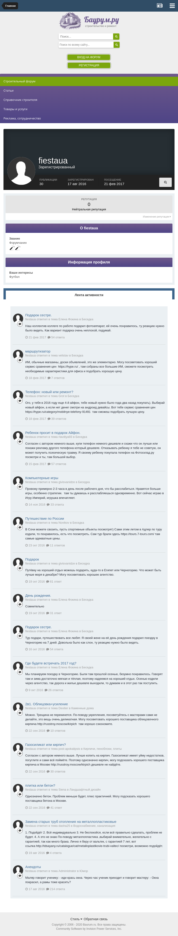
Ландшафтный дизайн (85, 790)
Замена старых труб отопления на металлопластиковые (70, 822)
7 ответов (56, 378)
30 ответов (56, 772)
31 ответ (54, 613)
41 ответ (54, 808)
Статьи (8, 90)
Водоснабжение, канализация (94, 826)
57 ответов (57, 464)
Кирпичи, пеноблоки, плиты (102, 749)
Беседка (87, 319)
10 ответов (56, 731)
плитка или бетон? (40, 786)
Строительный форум (19, 81)
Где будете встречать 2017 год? (50, 664)
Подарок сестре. (38, 315)
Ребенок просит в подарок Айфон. (52, 433)
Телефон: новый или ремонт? (49, 392)
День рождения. (38, 596)
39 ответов (57, 419)
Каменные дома (82, 708)
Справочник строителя (20, 100)
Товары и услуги (15, 109)
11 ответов (55, 546)
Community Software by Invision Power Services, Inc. (89, 929)
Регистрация (89, 65)
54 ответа (56, 338)
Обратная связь (96, 919)
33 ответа (55, 505)
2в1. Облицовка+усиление (46, 704)
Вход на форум (88, 57)
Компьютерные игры (41, 478)
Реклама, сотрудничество (22, 118)
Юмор (83, 871)
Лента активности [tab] (89, 295)
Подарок (32, 560)
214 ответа (55, 889)
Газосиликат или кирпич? (45, 745)
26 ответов (53, 690)
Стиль (76, 919)
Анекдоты (33, 867)
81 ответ (54, 582)
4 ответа (54, 853)
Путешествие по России (44, 519)
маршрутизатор (37, 352)
